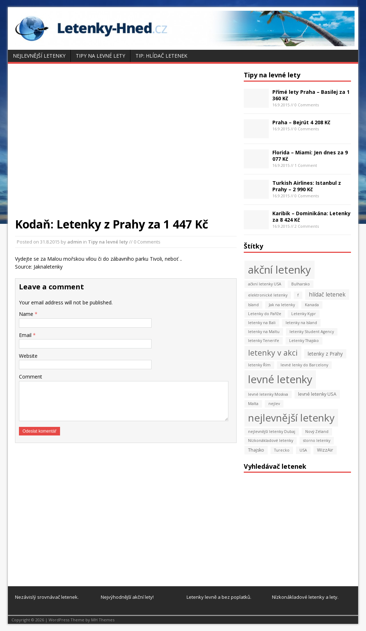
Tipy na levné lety (100, 55)
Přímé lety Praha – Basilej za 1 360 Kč (311, 95)
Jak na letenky (282, 304)
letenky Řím (259, 364)
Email (26, 335)
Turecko (282, 450)
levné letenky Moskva (268, 394)
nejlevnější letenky (291, 417)
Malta (253, 403)
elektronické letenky (267, 295)
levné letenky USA (317, 394)
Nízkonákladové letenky (270, 440)
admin (74, 242)
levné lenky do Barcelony (304, 364)
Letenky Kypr (303, 313)
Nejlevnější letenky (39, 55)
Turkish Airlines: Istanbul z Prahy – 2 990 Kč (306, 186)
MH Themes (102, 619)
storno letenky (316, 440)
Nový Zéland (316, 431)
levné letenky (280, 379)
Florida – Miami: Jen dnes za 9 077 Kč (310, 155)
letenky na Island (301, 322)
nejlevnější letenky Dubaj (271, 431)
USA (303, 450)
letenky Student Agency (312, 331)
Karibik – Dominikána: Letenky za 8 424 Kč (311, 216)
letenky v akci (273, 352)
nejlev (274, 403)
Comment (30, 376)
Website (28, 355)
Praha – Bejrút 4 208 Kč (301, 122)
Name (27, 313)
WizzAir (325, 450)
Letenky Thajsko (304, 340)
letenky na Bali (262, 322)
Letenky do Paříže (264, 313)
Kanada (312, 304)
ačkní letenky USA (264, 283)
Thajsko (256, 450)
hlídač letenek (327, 294)
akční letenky (279, 269)
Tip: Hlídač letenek (161, 55)
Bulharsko (300, 283)
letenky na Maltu (264, 331)
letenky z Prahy (325, 353)
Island (253, 304)
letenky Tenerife (263, 340)
